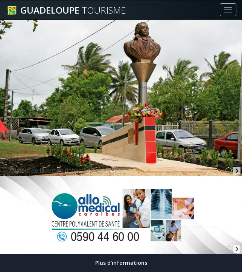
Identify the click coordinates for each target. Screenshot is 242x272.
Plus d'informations (121, 262)
